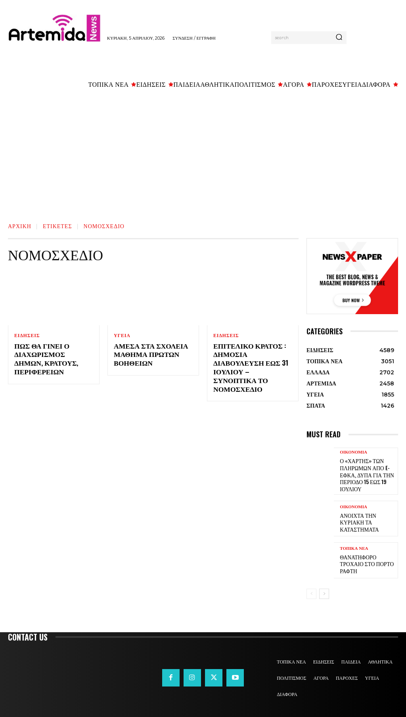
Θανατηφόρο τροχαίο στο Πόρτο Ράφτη (367, 559)
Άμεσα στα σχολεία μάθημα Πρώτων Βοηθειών (148, 354)
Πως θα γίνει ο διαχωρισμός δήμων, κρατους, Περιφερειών (53, 354)
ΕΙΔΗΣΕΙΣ (27, 335)
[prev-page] (311, 589)
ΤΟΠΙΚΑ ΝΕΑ (354, 548)
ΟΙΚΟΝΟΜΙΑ (353, 452)
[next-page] (324, 589)
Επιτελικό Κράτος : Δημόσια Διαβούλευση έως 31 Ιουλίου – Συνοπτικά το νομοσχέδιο (252, 362)
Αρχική (19, 225)
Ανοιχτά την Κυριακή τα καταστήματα (367, 518)
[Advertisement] (203, 153)
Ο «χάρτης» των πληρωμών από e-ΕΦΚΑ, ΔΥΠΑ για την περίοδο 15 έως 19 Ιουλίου (364, 472)
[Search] (339, 37)
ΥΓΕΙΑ (122, 335)
